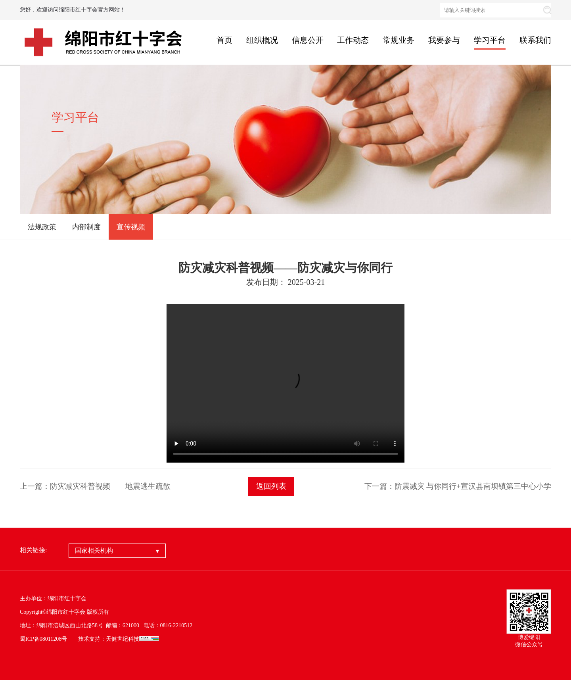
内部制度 (86, 227)
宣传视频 (131, 227)
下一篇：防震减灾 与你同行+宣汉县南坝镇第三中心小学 (457, 486)
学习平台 (490, 40)
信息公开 (308, 40)
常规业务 (398, 40)
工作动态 (353, 40)
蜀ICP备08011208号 (43, 639)
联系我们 (535, 40)
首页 (224, 40)
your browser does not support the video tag (285, 383)
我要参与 (444, 40)
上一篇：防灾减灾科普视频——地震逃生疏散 (95, 486)
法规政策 (42, 227)
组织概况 (262, 40)
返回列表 (271, 486)
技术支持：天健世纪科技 (108, 639)
